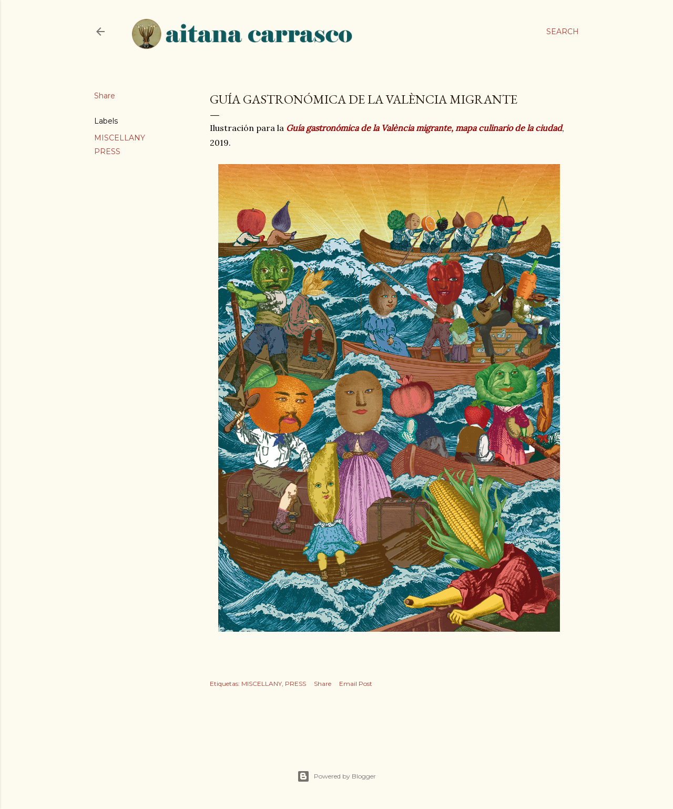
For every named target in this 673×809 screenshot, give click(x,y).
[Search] (562, 31)
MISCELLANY (119, 138)
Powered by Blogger (336, 776)
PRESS (107, 151)
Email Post (355, 683)
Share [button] (104, 95)
